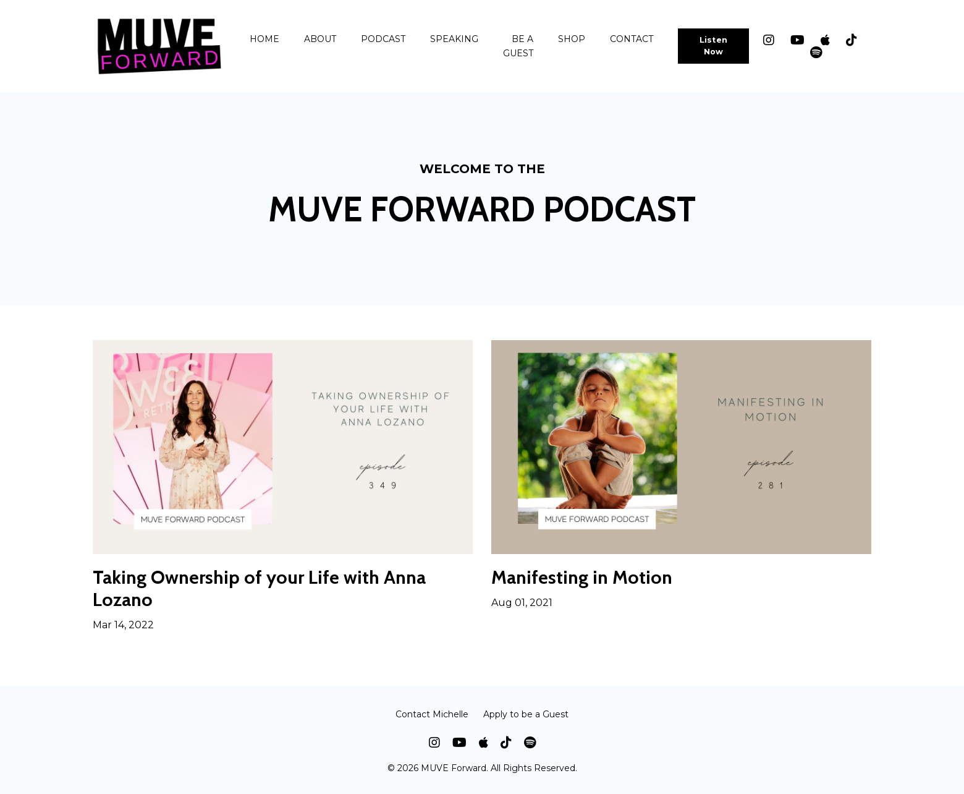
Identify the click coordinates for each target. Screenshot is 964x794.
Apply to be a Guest (526, 714)
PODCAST (383, 39)
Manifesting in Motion (581, 577)
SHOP (571, 39)
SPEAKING (454, 39)
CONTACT (631, 39)
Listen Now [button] (714, 45)
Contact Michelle (431, 714)
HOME (264, 39)
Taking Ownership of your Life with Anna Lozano (259, 588)
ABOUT (320, 39)
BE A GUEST (518, 45)
